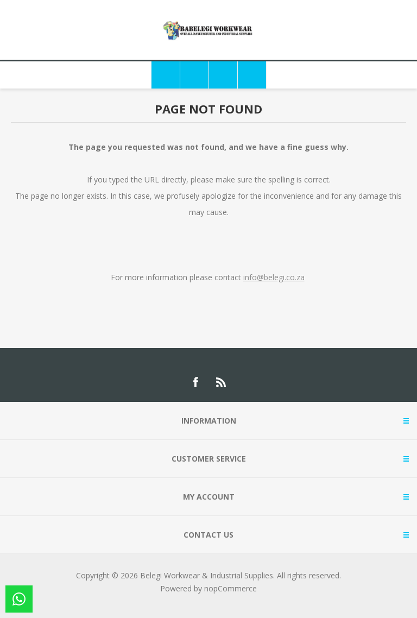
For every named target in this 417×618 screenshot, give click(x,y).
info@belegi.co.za (274, 277)
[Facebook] (195, 382)
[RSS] (221, 382)
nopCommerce (230, 588)
